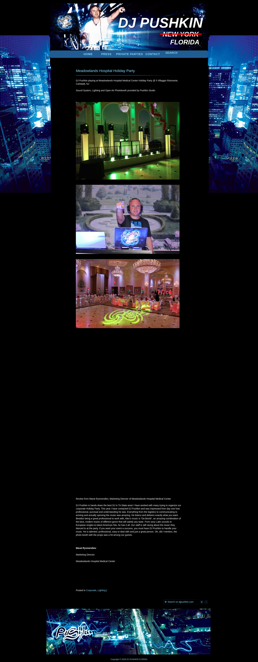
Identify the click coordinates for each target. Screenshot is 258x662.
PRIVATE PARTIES (129, 54)
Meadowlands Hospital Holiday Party (105, 71)
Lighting (102, 590)
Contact (152, 54)
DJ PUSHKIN (132, 659)
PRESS (106, 54)
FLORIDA (143, 659)
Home (88, 54)
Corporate (91, 590)
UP (196, 614)
